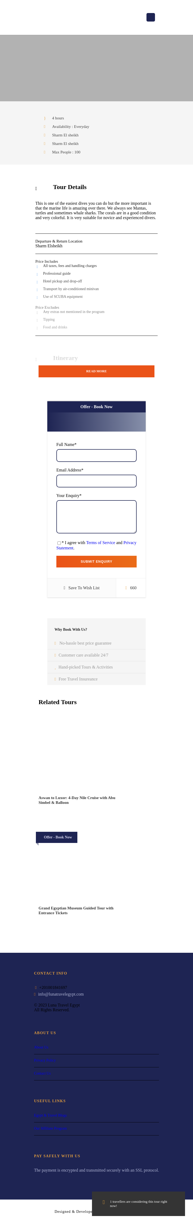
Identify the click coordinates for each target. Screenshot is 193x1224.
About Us (41, 1047)
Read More (96, 371)
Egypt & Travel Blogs (50, 1115)
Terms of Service (100, 542)
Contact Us (42, 1073)
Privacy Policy (45, 1060)
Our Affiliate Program (50, 1128)
